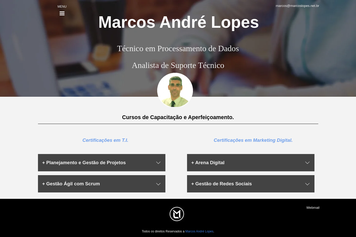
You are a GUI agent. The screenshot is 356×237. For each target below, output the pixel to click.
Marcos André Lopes (178, 22)
